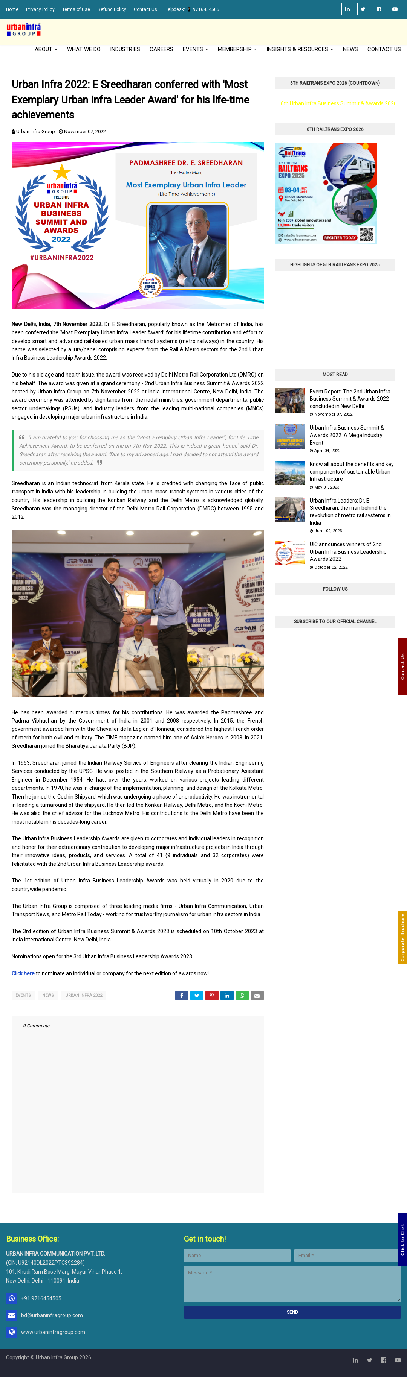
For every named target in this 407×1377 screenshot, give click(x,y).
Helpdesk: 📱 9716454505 (192, 9)
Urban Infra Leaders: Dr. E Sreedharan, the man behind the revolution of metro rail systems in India (350, 512)
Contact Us (145, 9)
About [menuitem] (43, 49)
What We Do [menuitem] (84, 49)
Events (23, 995)
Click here (23, 973)
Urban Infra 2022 (83, 995)
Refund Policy (112, 9)
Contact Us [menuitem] (384, 49)
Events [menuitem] (193, 49)
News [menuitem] (350, 49)
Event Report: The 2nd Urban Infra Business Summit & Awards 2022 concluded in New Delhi (350, 399)
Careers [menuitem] (161, 49)
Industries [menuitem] (125, 49)
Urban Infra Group (35, 131)
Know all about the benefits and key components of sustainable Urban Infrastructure (352, 471)
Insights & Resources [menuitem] (297, 49)
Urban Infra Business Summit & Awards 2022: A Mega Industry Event (347, 435)
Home (12, 9)
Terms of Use (76, 9)
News (48, 995)
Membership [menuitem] (235, 49)
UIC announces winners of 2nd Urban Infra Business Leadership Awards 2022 (348, 551)
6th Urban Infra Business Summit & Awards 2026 (339, 103)
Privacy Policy (40, 9)
